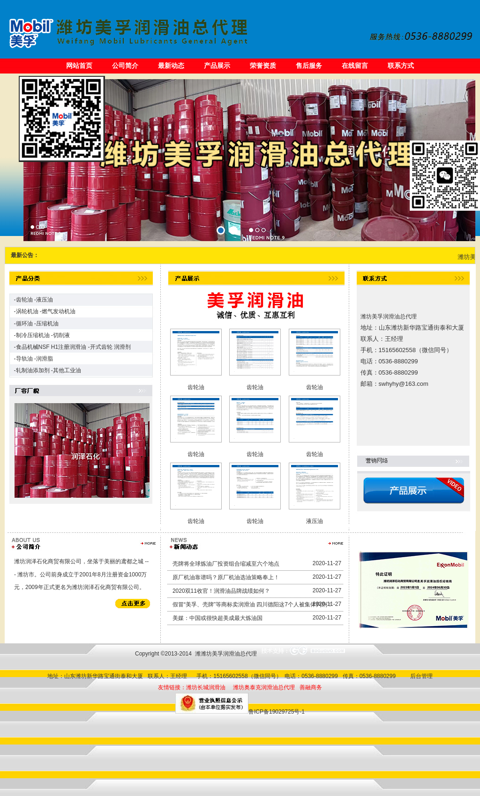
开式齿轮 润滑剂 (110, 347)
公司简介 (125, 65)
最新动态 (171, 65)
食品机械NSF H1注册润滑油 (51, 347)
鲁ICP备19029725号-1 (276, 711)
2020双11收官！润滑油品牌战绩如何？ (221, 591)
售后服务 (309, 65)
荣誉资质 (263, 65)
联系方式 (401, 65)
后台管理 (420, 676)
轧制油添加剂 (33, 370)
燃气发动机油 (58, 311)
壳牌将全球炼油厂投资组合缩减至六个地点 (225, 563)
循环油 (24, 323)
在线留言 (355, 65)
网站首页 (79, 65)
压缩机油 (47, 323)
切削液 (61, 335)
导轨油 (24, 358)
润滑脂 (44, 358)
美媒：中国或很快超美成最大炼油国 (217, 618)
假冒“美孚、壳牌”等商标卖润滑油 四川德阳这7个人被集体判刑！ (252, 604)
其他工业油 (67, 370)
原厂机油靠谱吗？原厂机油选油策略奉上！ (225, 577)
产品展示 (217, 65)
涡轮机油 (27, 311)
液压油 (44, 299)
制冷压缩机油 (33, 335)
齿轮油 (24, 299)
